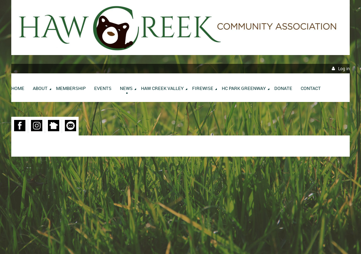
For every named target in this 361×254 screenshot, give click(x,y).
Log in (344, 69)
